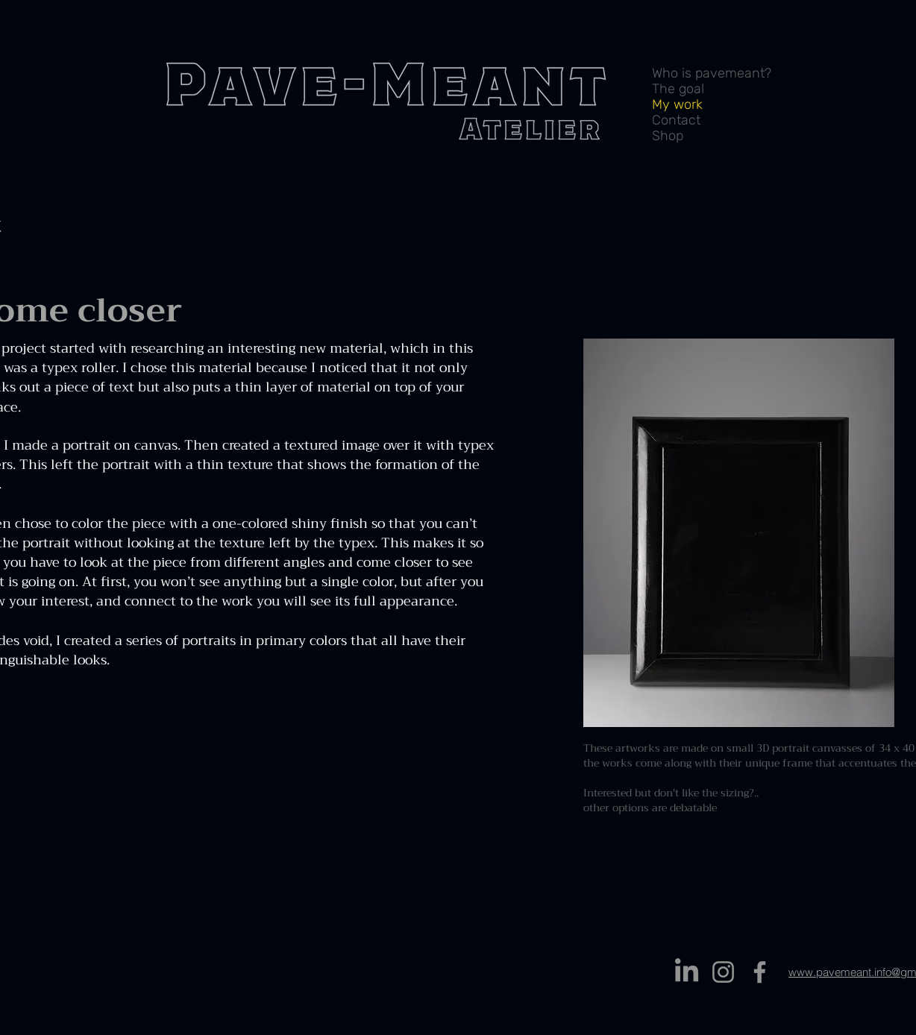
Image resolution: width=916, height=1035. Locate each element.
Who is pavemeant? (711, 73)
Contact (676, 120)
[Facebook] (759, 972)
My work (677, 105)
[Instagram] (723, 972)
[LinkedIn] (686, 972)
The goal (678, 89)
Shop (667, 136)
